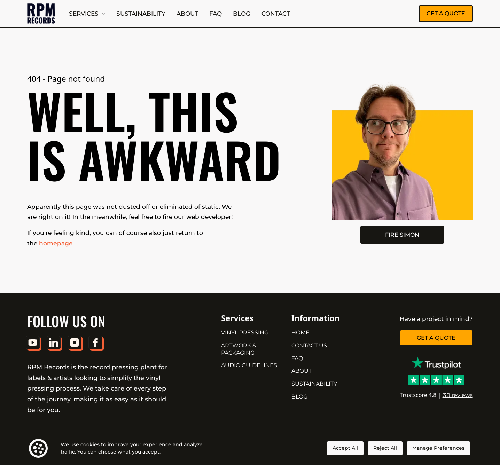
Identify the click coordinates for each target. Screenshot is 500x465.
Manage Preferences (438, 448)
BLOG (241, 13)
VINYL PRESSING (244, 332)
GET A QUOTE (446, 13)
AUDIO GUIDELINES (249, 365)
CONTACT (275, 13)
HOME (300, 332)
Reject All (385, 448)
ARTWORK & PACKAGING (238, 349)
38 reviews (458, 395)
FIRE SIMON (402, 234)
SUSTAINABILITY (140, 13)
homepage (56, 243)
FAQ (215, 13)
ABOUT (187, 13)
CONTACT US (309, 345)
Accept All (345, 448)
